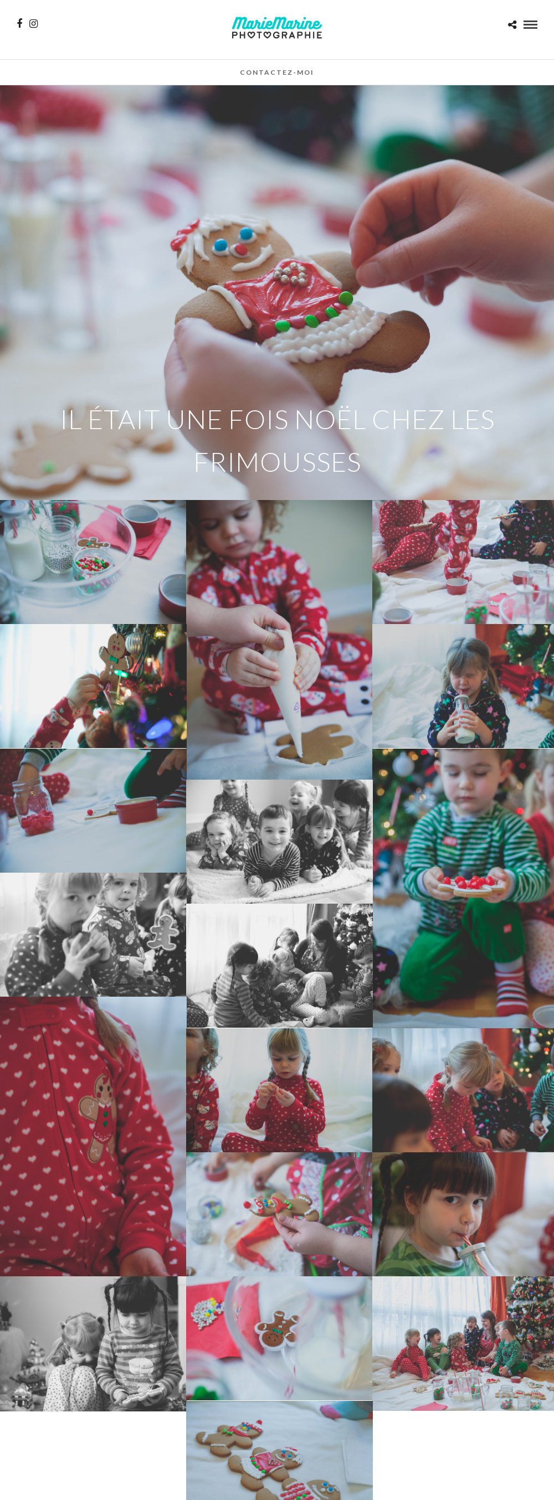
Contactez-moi (277, 72)
